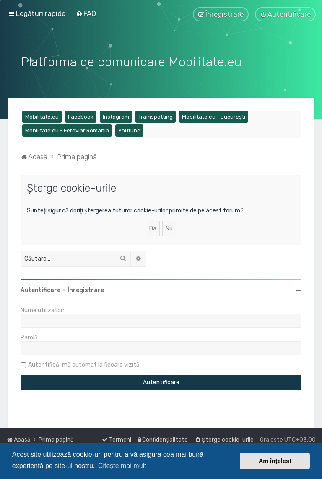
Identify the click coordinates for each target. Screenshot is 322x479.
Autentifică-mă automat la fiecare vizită (84, 363)
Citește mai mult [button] (122, 465)
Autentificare (40, 289)
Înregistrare (86, 289)
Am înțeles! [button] (275, 461)
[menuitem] (86, 13)
